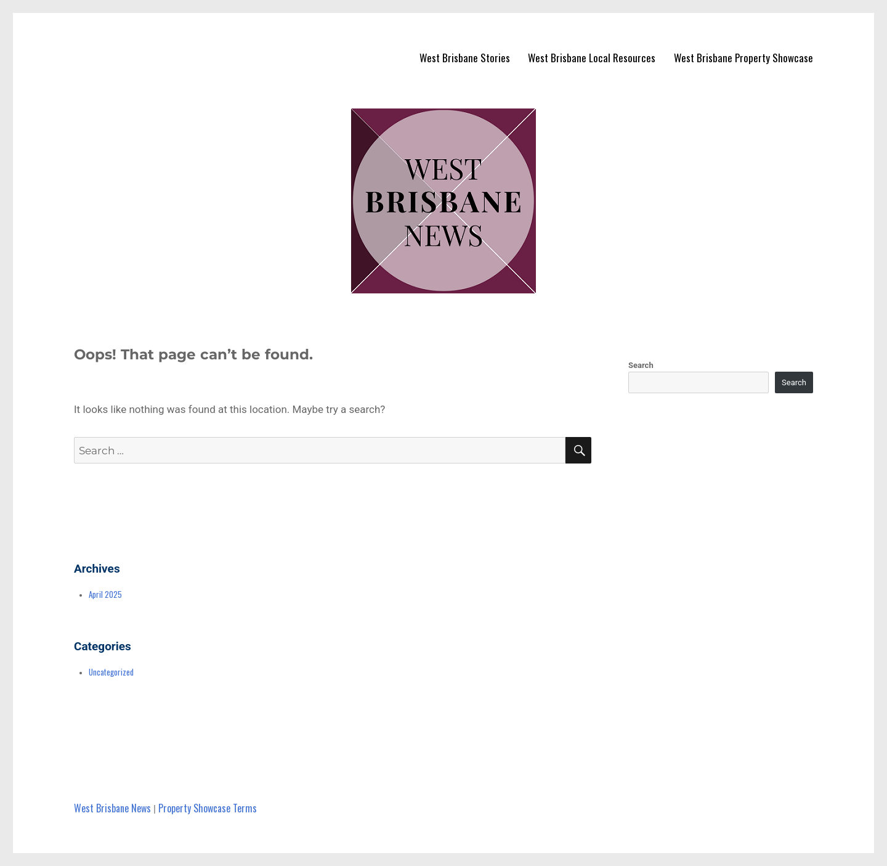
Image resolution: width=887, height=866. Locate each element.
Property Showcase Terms (207, 808)
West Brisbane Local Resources (591, 57)
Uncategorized (111, 672)
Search (641, 365)
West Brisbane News (112, 808)
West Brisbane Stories (464, 57)
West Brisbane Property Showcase (743, 57)
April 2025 (105, 594)
